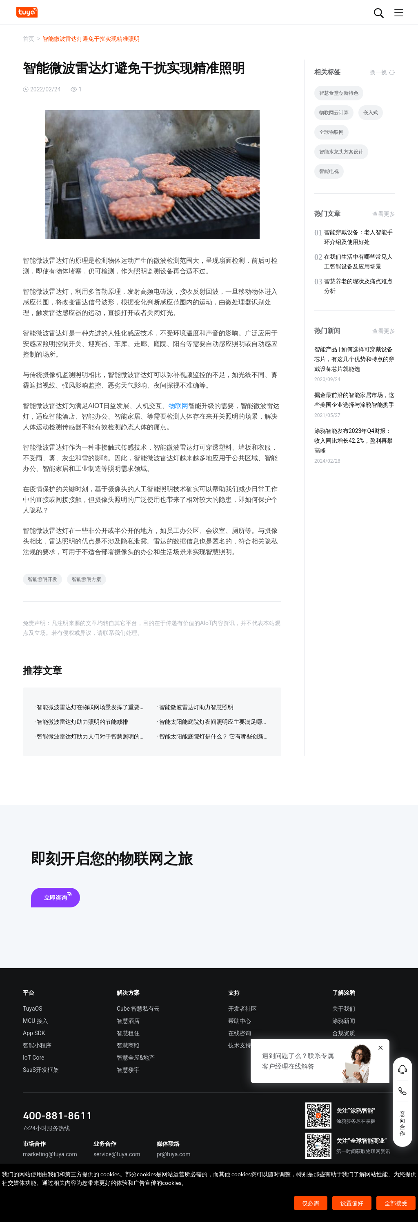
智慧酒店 (128, 1021)
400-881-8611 (57, 1115)
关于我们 (343, 1008)
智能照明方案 (86, 579)
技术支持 (239, 1045)
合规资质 (343, 1033)
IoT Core (33, 1057)
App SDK (34, 1033)
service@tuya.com (116, 1154)
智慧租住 (128, 1033)
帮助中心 (239, 1021)
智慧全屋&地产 (136, 1057)
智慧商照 (128, 1045)
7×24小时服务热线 (46, 1128)
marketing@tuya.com (50, 1154)
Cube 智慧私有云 (138, 1008)
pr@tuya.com (174, 1154)
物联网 (178, 405)
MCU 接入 (35, 1021)
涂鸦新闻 (343, 1021)
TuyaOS (32, 1008)
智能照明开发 (42, 579)
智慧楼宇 (128, 1070)
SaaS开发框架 (41, 1070)
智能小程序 (37, 1045)
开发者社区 (242, 1008)
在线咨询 (239, 1033)
